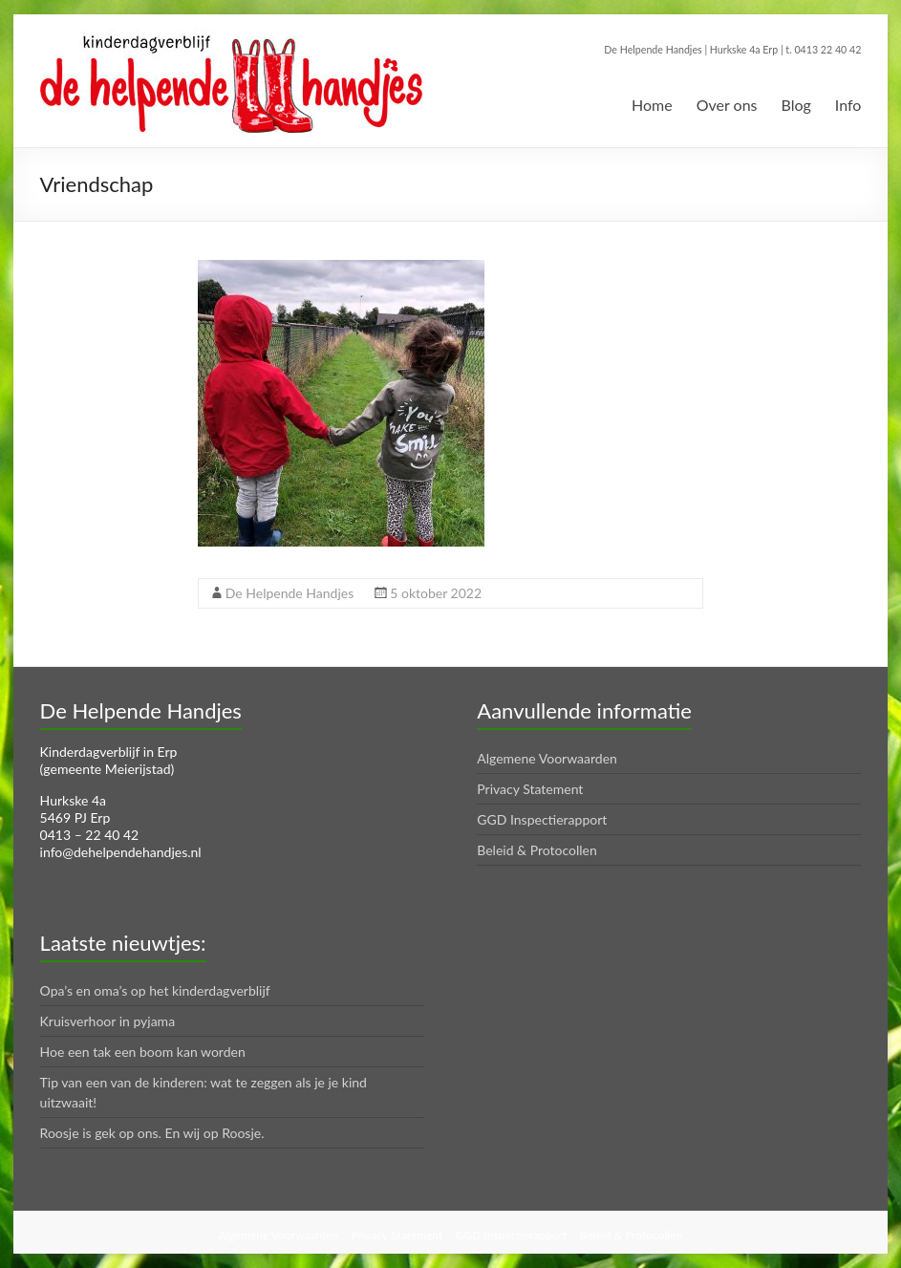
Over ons (727, 105)
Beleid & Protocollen (537, 850)
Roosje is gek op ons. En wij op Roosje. (152, 1133)
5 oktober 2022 (436, 593)
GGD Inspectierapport (542, 819)
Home (652, 105)
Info (848, 105)
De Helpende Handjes (289, 593)
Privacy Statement (530, 789)
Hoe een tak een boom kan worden (143, 1051)
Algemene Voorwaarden (547, 758)
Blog (796, 105)
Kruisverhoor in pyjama (108, 1021)
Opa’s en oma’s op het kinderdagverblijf (155, 990)
